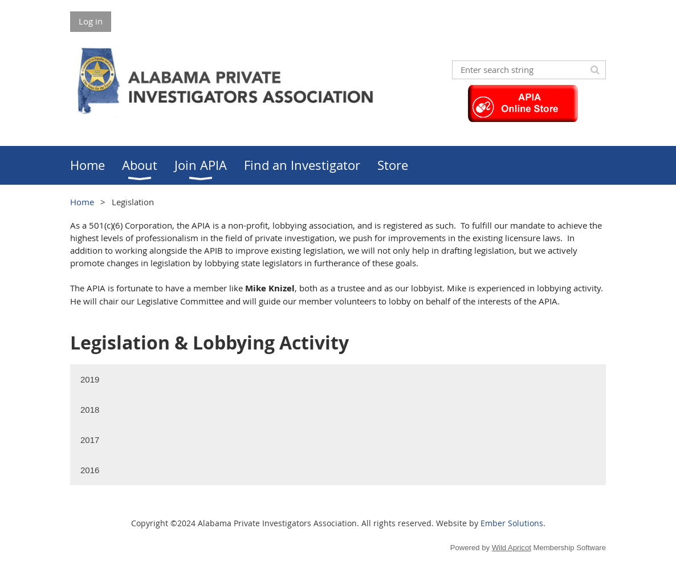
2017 (89, 440)
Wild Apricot (511, 547)
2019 (89, 379)
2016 (89, 470)
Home (82, 202)
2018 (89, 409)
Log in (91, 21)
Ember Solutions (511, 523)
